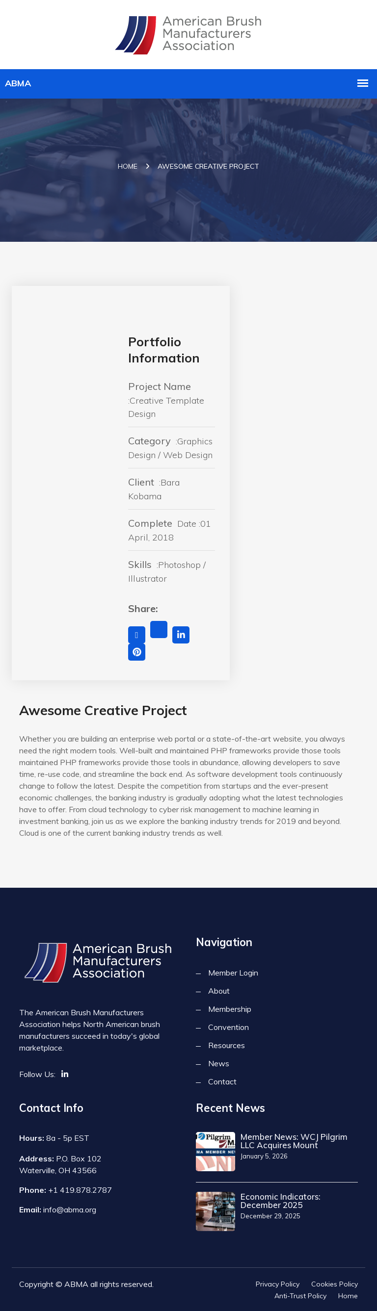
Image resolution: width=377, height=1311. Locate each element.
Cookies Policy (334, 1284)
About (219, 991)
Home (127, 166)
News (218, 1063)
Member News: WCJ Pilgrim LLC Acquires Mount (294, 1140)
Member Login (233, 972)
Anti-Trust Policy (300, 1295)
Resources (226, 1045)
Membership (229, 1009)
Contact (222, 1081)
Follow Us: (37, 1074)
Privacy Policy (277, 1284)
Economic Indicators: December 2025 (281, 1200)
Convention (228, 1027)
